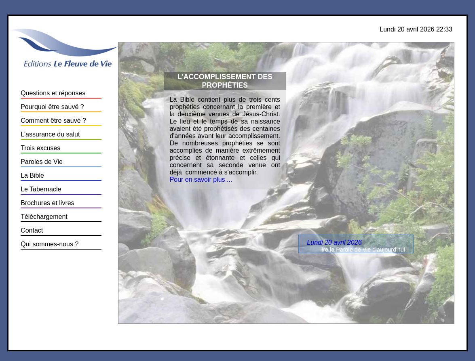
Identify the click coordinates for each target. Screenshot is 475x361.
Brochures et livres (47, 202)
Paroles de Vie (42, 161)
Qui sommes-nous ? (49, 244)
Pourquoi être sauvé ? (52, 106)
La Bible (32, 175)
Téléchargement (44, 216)
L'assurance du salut (50, 134)
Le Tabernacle (41, 189)
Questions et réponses (53, 93)
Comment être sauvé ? (53, 120)
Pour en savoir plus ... (201, 179)
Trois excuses (40, 148)
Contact (32, 230)
